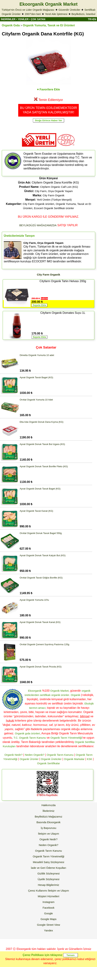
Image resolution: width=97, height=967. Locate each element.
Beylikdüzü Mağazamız (48, 816)
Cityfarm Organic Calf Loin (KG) (59, 186)
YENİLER (23, 19)
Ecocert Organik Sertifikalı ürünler (54, 208)
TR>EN (92, 19)
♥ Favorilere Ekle (48, 89)
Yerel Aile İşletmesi (56, 13)
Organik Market (59, 690)
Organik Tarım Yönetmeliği (66, 737)
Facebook (48, 907)
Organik (75, 694)
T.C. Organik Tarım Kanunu (30, 737)
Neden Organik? (34, 754)
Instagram (48, 901)
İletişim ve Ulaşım (48, 833)
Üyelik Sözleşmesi (48, 879)
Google (48, 913)
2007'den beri (33, 13)
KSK (89, 759)
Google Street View (48, 924)
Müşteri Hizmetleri (48, 896)
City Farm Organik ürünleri (38, 203)
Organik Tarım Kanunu (60, 754)
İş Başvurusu (48, 827)
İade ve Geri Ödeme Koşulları (48, 867)
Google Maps (48, 919)
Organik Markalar (74, 759)
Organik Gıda (11, 25)
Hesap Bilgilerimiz (48, 884)
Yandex (48, 930)
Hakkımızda (48, 805)
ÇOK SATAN (38, 19)
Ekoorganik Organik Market (48, 4)
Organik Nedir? (13, 754)
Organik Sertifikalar (48, 763)
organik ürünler (60, 694)
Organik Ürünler (29, 759)
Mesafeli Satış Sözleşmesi (48, 862)
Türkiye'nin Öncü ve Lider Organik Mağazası (28, 9)
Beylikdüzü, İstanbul (83, 13)
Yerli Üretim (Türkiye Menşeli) (54, 199)
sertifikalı (45, 694)
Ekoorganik (34, 690)
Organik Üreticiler (51, 759)
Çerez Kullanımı (37, 890)
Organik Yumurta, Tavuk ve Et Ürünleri (49, 25)
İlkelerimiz (48, 810)
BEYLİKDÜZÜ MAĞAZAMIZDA (37, 225)
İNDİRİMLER (8, 19)
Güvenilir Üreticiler (69, 9)
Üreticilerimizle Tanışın (19, 235)
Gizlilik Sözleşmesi (48, 873)
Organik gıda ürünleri (27, 733)
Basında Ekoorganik (48, 822)
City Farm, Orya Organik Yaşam (54, 191)
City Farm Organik (53, 195)
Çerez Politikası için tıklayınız (42, 954)
